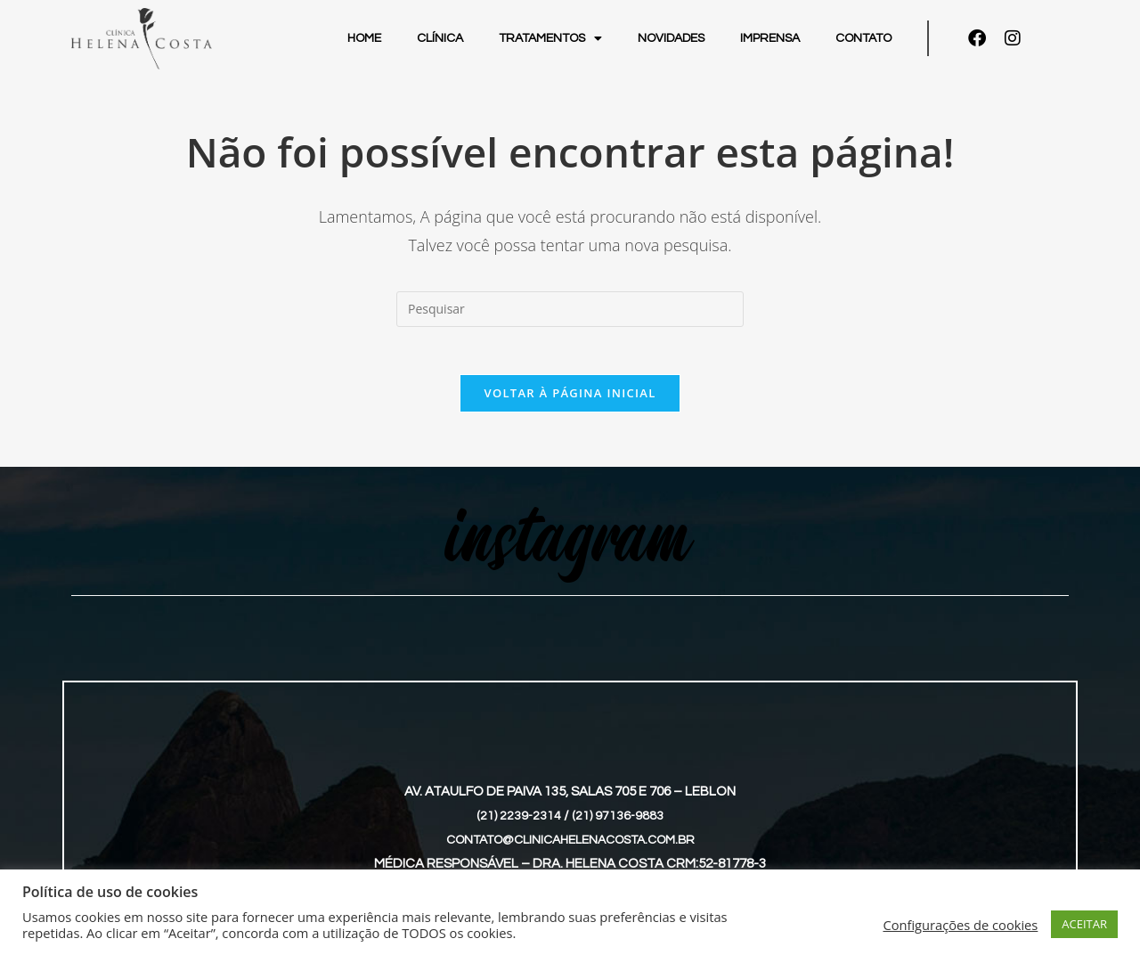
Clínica (440, 38)
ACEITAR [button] (1084, 924)
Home (364, 38)
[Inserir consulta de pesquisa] (570, 309)
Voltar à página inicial (570, 399)
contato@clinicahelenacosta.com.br (570, 846)
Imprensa (770, 38)
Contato (863, 38)
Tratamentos (550, 38)
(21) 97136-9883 (618, 821)
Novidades (671, 38)
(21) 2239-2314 (518, 821)
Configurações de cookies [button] (960, 925)
